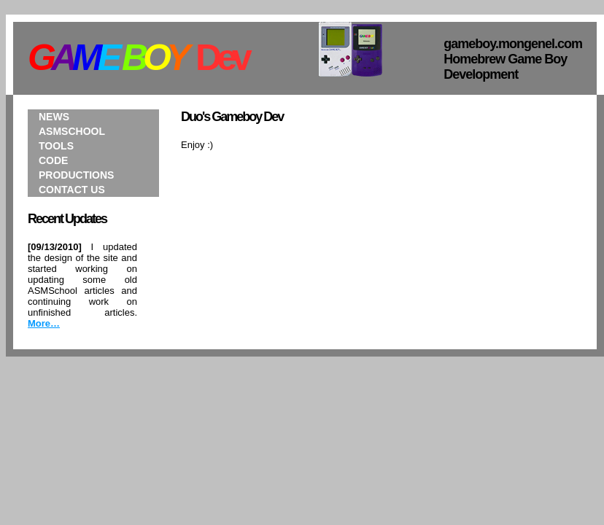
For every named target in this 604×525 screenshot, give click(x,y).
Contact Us (72, 189)
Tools (56, 146)
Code (53, 160)
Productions (76, 175)
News (54, 116)
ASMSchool (72, 131)
